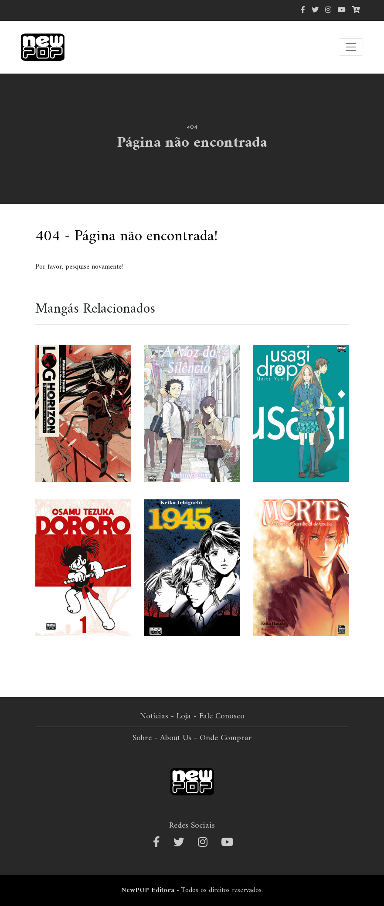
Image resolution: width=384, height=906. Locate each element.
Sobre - (145, 738)
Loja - (187, 716)
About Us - (178, 738)
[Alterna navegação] (351, 47)
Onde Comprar (226, 738)
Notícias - (157, 716)
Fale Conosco (222, 716)
